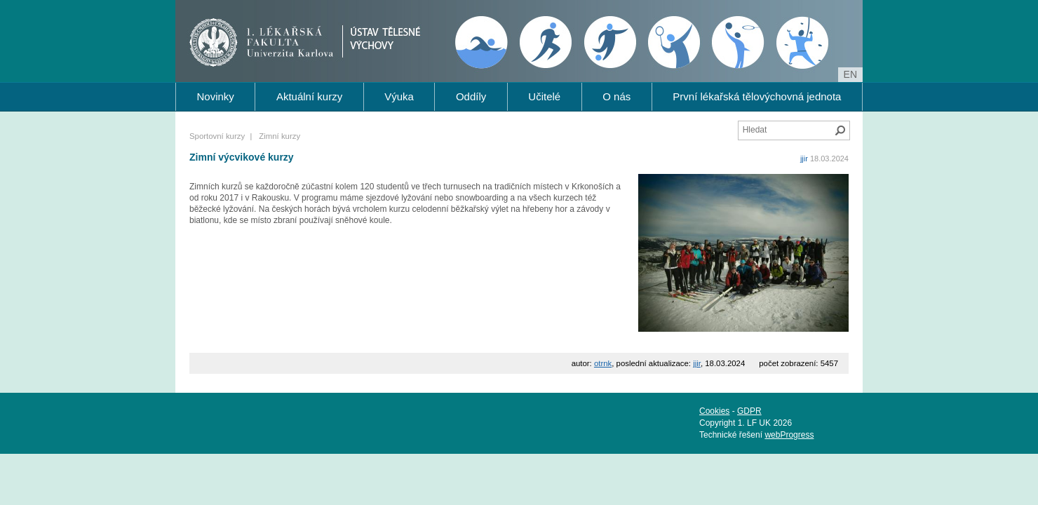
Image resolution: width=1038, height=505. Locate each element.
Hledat (840, 130)
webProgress (789, 435)
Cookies (714, 411)
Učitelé (544, 96)
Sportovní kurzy (217, 136)
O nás (616, 96)
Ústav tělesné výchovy (419, 38)
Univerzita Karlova (291, 53)
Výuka (399, 96)
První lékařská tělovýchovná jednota (757, 96)
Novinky (215, 96)
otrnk (603, 363)
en (850, 74)
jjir (804, 158)
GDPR (749, 411)
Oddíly (471, 96)
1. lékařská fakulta (265, 39)
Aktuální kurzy (309, 96)
